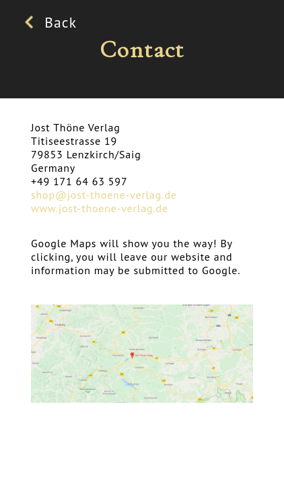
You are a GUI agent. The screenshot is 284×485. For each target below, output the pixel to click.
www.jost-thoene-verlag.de (99, 208)
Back (54, 22)
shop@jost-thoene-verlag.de (104, 194)
